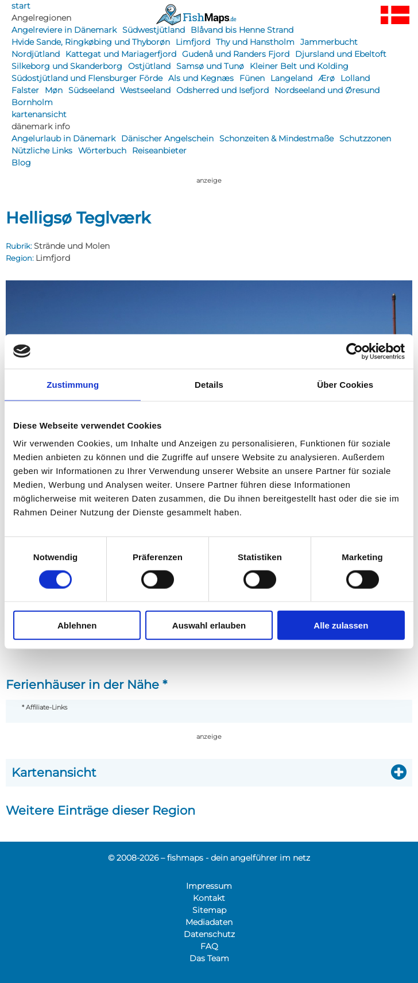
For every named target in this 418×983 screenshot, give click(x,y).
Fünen (252, 78)
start (20, 6)
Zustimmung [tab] (73, 384)
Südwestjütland (153, 30)
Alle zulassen (341, 625)
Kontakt (209, 898)
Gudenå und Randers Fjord (235, 54)
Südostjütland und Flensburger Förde (86, 78)
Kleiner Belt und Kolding (299, 66)
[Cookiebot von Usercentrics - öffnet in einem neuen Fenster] (354, 351)
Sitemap (209, 910)
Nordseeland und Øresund (327, 90)
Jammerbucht (329, 42)
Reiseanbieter (159, 150)
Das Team (209, 958)
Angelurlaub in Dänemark (63, 138)
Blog (21, 162)
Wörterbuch (102, 150)
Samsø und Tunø (210, 66)
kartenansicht (39, 114)
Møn (54, 90)
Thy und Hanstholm (255, 42)
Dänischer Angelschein (167, 138)
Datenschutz (209, 934)
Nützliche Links (41, 150)
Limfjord (193, 42)
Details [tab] (209, 384)
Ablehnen (76, 625)
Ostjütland (149, 66)
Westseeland (145, 90)
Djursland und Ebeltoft (340, 54)
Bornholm (32, 102)
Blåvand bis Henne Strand (242, 30)
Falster (25, 90)
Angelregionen (41, 18)
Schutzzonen (365, 138)
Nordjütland (35, 54)
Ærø (326, 78)
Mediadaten (209, 922)
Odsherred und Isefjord (222, 90)
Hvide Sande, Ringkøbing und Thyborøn (90, 42)
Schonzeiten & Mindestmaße (276, 138)
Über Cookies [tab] (345, 384)
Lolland (355, 78)
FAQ (209, 946)
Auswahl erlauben (209, 625)
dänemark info (40, 126)
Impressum (209, 886)
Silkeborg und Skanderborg (66, 66)
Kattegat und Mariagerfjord (120, 54)
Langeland (291, 78)
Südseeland (91, 90)
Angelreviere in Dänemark (64, 30)
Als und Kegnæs (201, 78)
